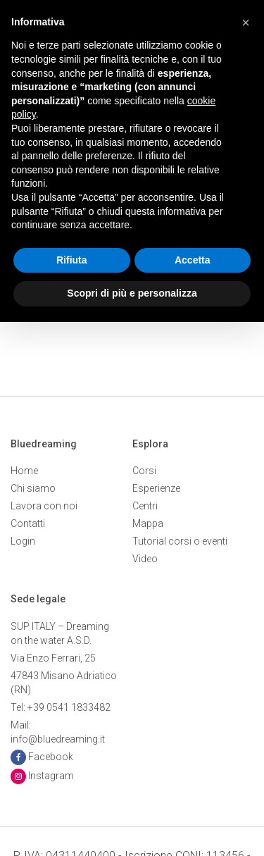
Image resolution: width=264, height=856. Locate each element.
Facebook (50, 756)
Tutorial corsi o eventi (179, 541)
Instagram (51, 775)
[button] (245, 22)
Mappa (147, 523)
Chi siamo (33, 488)
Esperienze (156, 488)
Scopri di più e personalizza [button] (131, 293)
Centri (145, 505)
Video (145, 558)
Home (24, 470)
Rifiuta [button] (71, 260)
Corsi (144, 470)
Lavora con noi (44, 505)
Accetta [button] (192, 260)
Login (23, 541)
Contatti (28, 523)
